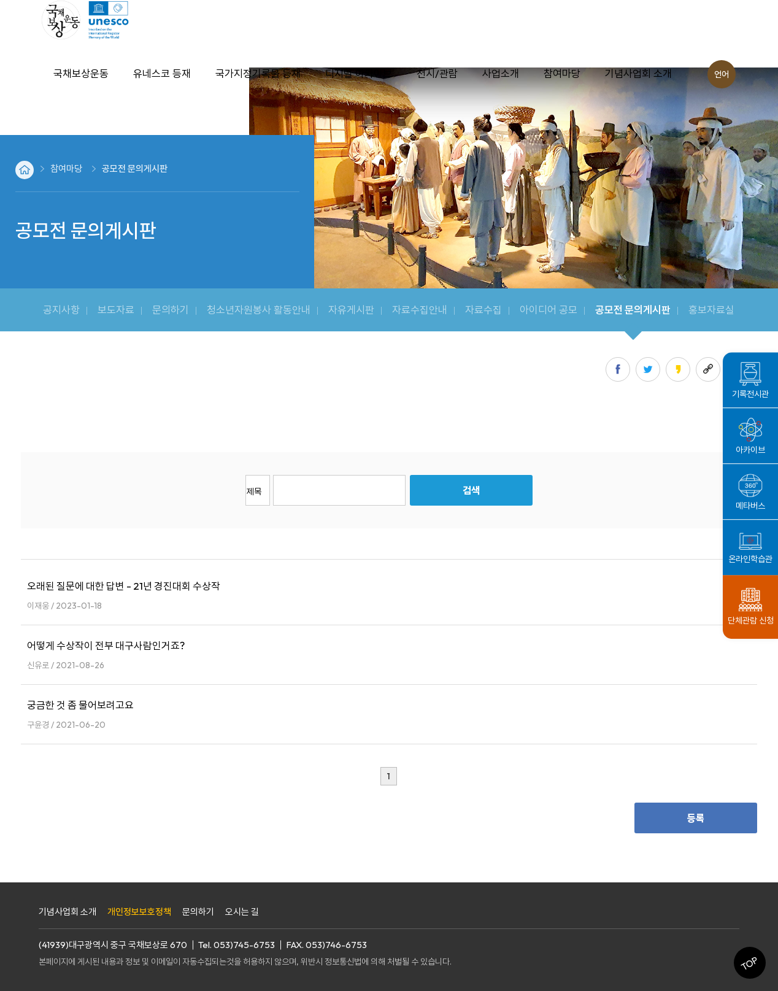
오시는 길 (242, 911)
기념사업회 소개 (67, 911)
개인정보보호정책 (139, 911)
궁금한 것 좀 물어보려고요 (80, 704)
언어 (721, 74)
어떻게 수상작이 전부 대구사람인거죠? (106, 645)
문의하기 (198, 911)
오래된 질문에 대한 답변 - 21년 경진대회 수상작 (123, 585)
